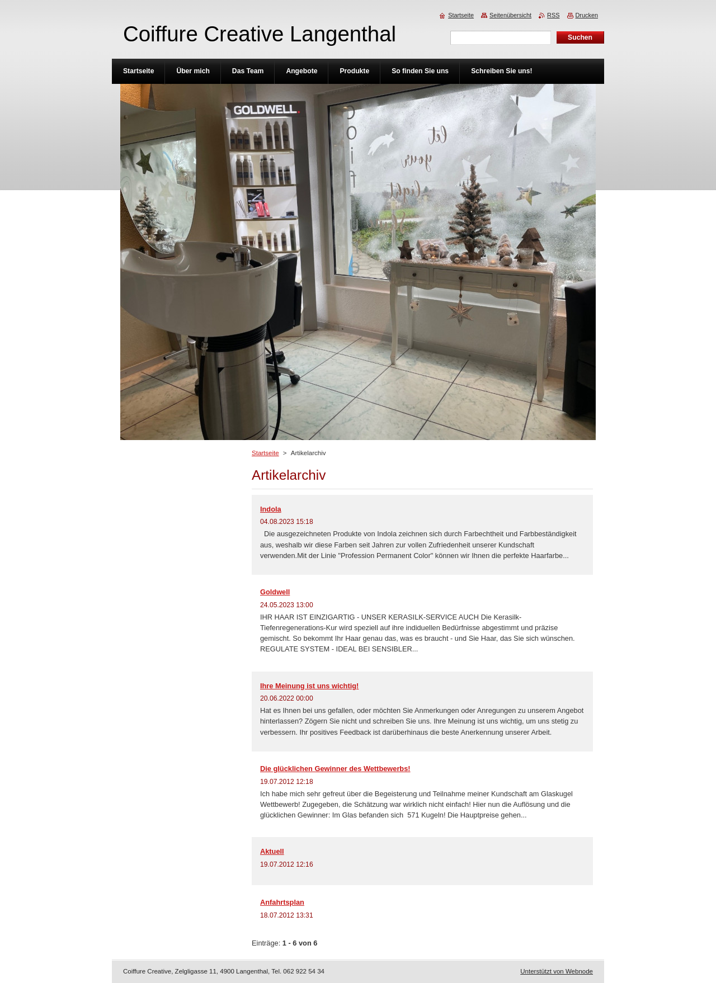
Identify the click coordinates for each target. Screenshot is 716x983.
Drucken (587, 15)
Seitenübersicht (510, 15)
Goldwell (275, 592)
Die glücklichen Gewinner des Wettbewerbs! (335, 768)
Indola (270, 509)
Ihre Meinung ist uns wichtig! (309, 686)
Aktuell (272, 851)
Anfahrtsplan (282, 902)
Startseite (265, 453)
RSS (553, 15)
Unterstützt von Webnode (556, 971)
